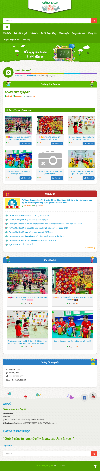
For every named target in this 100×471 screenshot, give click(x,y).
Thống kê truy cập (50, 362)
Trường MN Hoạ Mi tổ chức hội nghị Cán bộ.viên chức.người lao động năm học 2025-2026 (45, 224)
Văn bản (34, 33)
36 (71, 177)
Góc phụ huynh (78, 33)
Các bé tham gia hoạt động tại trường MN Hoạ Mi (18, 172)
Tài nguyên (64, 33)
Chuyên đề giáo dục (11, 39)
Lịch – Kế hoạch (20, 33)
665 (34, 96)
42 (40, 143)
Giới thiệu (7, 33)
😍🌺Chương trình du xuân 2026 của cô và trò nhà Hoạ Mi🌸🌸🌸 (27, 299)
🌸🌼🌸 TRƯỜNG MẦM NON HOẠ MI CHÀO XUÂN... (50, 138)
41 (8, 177)
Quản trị (26, 39)
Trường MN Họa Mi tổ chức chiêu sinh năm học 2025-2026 (32, 240)
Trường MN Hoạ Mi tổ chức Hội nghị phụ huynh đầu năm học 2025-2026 (38, 228)
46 (71, 143)
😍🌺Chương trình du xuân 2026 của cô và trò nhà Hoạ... (18, 138)
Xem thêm (90, 248)
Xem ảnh (25, 144)
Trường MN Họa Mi (50, 84)
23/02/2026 (27, 206)
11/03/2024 (18, 96)
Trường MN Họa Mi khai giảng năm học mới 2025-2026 (31, 232)
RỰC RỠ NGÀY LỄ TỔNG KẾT (21, 245)
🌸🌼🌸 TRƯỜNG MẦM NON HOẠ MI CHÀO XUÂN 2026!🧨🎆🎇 (72, 299)
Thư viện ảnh (23, 70)
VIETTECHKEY (59, 466)
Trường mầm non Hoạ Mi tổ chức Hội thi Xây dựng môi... (81, 138)
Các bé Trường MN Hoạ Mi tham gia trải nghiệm (50, 172)
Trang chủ (19, 76)
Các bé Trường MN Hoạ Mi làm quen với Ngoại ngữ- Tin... (81, 172)
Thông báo (92, 33)
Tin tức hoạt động (48, 33)
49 (8, 143)
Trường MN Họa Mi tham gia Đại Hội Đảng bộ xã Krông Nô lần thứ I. (36, 236)
